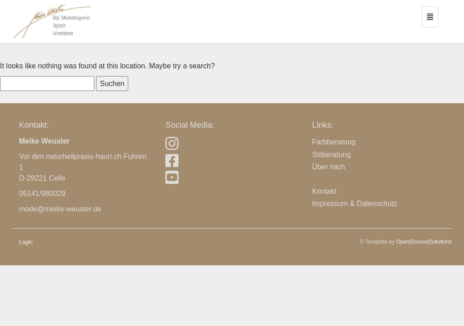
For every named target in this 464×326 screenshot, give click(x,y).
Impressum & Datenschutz (354, 203)
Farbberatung (334, 142)
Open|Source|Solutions (424, 242)
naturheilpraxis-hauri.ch (83, 156)
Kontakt (324, 191)
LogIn (26, 242)
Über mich (328, 167)
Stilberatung (331, 154)
